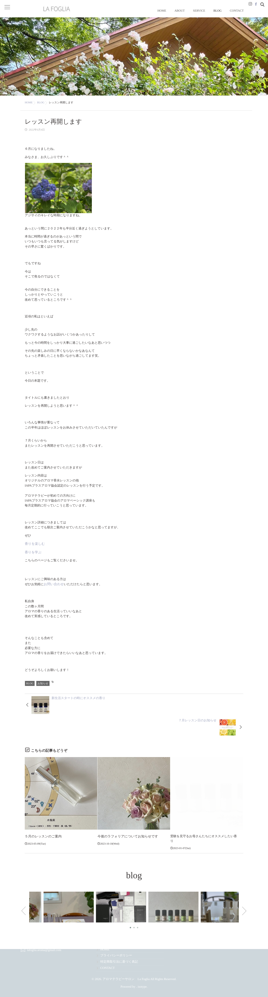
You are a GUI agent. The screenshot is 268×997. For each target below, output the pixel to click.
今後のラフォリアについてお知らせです (126, 818)
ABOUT (199, 15)
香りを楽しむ (34, 549)
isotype (142, 987)
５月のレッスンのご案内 (42, 818)
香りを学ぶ (33, 557)
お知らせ (42, 687)
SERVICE (213, 15)
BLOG (226, 15)
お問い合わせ (53, 589)
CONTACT (239, 15)
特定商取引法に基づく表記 (119, 962)
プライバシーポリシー (116, 955)
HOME (186, 15)
